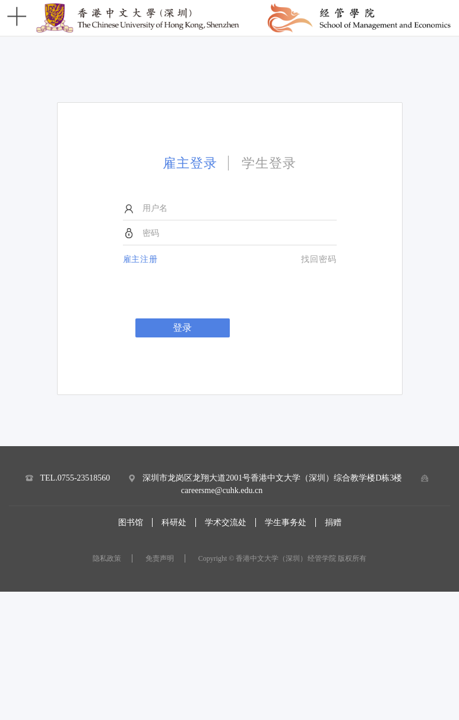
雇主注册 (141, 259)
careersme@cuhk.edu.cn (221, 490)
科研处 (174, 522)
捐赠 (333, 522)
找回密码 (319, 259)
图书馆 (130, 522)
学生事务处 (285, 522)
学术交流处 (225, 522)
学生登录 (269, 163)
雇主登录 (190, 163)
